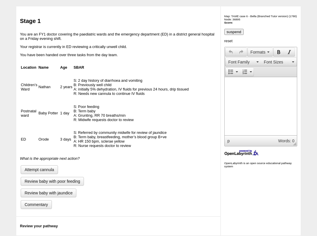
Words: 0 (286, 141)
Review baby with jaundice (48, 193)
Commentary (36, 204)
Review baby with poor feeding (52, 181)
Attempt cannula (39, 169)
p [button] (229, 141)
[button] (230, 52)
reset (228, 41)
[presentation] (231, 52)
